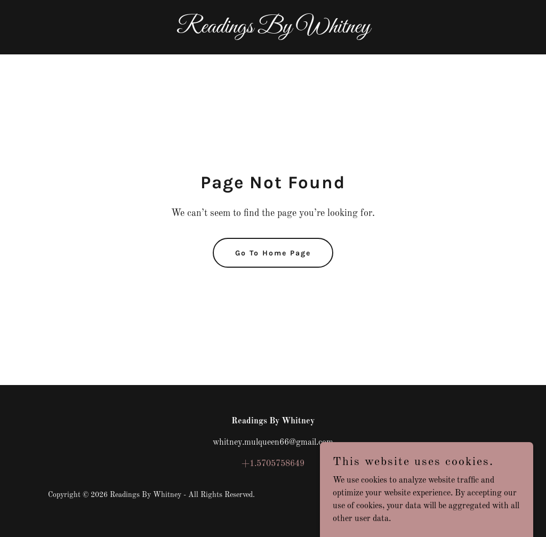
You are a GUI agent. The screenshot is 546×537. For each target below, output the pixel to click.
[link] (273, 30)
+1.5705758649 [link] (273, 464)
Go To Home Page (273, 253)
